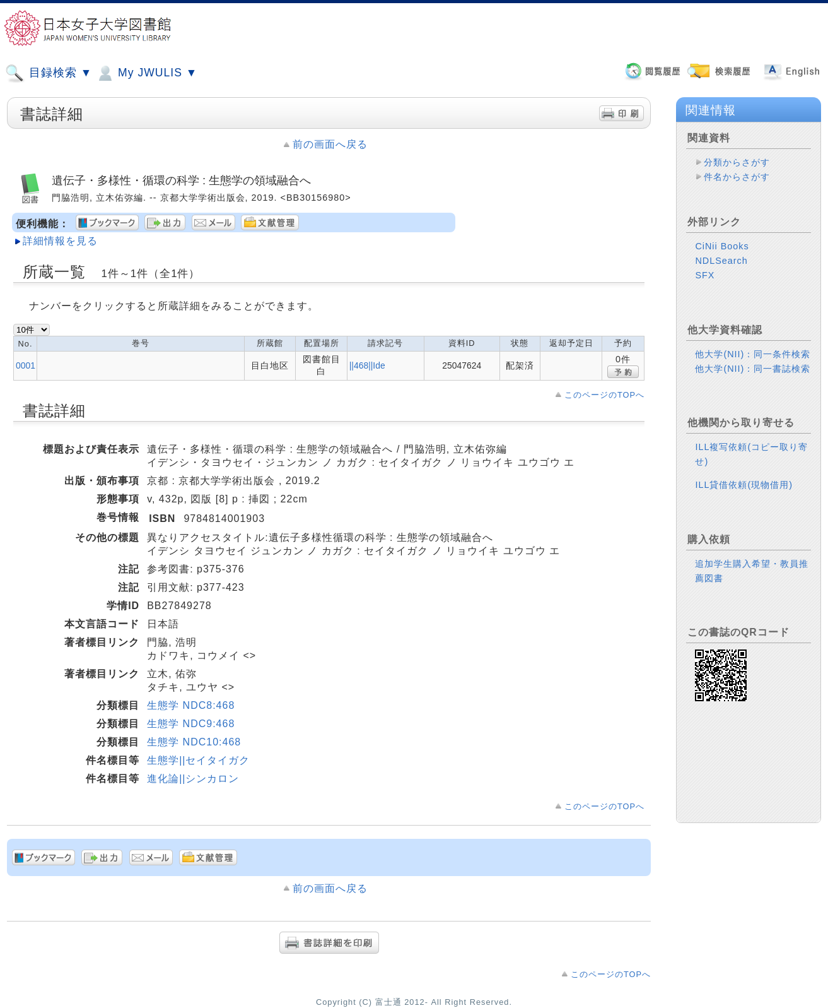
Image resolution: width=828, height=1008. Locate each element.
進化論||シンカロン (193, 778)
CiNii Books (722, 246)
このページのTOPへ (604, 395)
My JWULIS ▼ (146, 73)
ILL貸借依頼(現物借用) (744, 485)
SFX (704, 275)
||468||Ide (367, 365)
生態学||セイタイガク (198, 760)
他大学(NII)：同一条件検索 (752, 354)
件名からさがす (737, 177)
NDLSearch (721, 261)
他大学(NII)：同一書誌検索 (752, 369)
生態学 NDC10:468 (194, 742)
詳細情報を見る (60, 240)
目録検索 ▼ (48, 73)
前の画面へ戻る (330, 144)
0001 (25, 365)
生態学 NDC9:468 (191, 723)
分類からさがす (737, 162)
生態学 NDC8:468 (191, 705)
